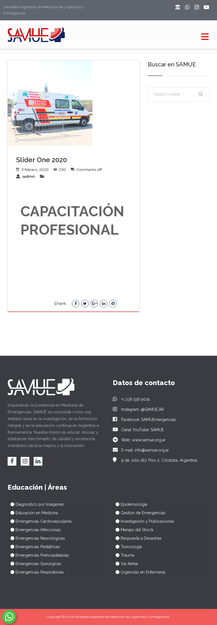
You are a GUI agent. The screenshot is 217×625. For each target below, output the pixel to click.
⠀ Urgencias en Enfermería (139, 572)
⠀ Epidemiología (130, 504)
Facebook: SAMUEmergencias (144, 419)
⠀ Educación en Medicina (33, 513)
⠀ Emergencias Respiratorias (36, 572)
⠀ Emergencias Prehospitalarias (38, 555)
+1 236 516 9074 (131, 399)
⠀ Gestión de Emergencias (139, 513)
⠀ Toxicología (127, 546)
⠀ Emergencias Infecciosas (34, 530)
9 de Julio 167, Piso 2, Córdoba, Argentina (155, 460)
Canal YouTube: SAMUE (138, 429)
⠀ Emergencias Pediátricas (34, 546)
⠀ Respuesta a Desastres (137, 538)
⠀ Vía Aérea (125, 563)
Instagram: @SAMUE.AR (138, 409)
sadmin (28, 176)
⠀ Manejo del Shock (133, 530)
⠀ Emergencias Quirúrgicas (34, 563)
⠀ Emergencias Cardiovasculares (40, 521)
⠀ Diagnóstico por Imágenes (36, 504)
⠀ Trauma (123, 555)
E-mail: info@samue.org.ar (141, 450)
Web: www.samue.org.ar (139, 440)
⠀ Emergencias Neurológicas (36, 538)
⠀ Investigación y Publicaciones (143, 521)
